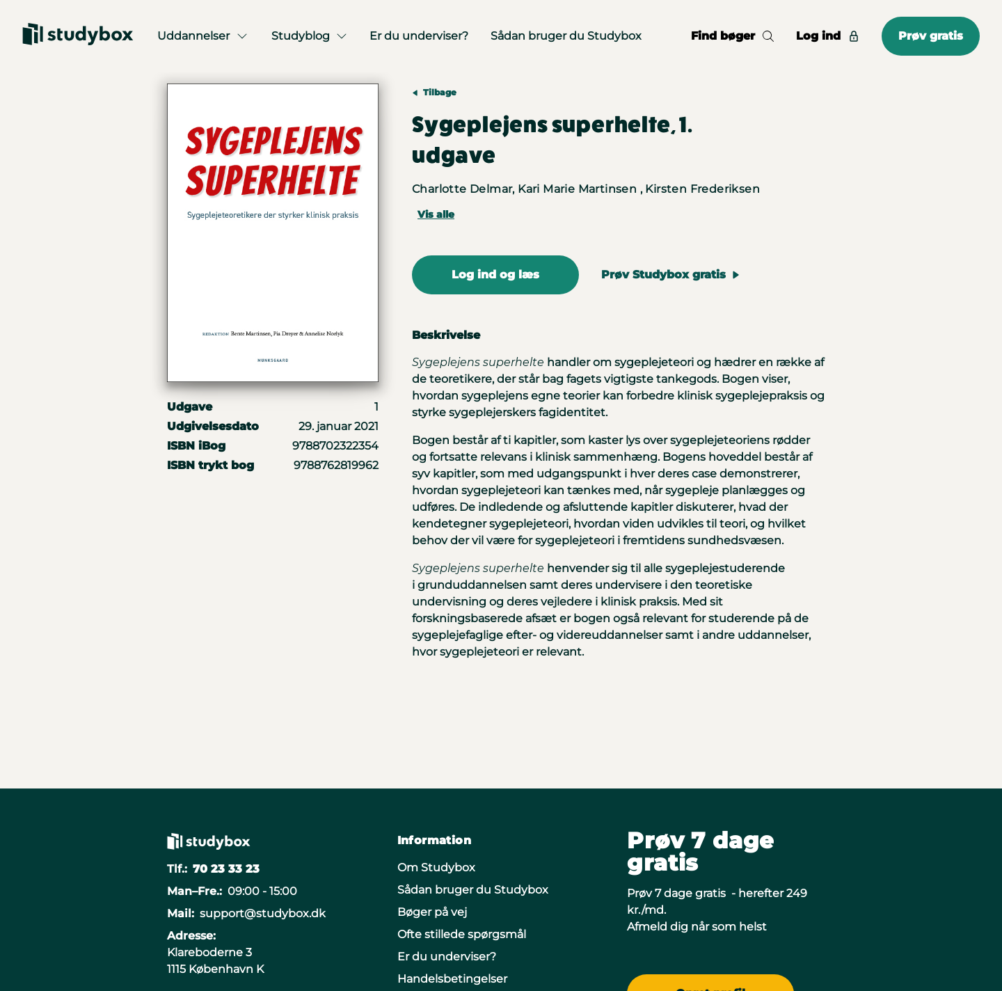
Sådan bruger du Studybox (566, 35)
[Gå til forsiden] (78, 36)
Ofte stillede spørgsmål (461, 934)
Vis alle (436, 214)
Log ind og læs (495, 274)
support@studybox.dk (263, 913)
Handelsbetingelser (452, 978)
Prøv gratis (930, 35)
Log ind (827, 35)
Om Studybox (436, 867)
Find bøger (732, 35)
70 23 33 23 (226, 868)
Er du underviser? (418, 35)
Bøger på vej (432, 912)
